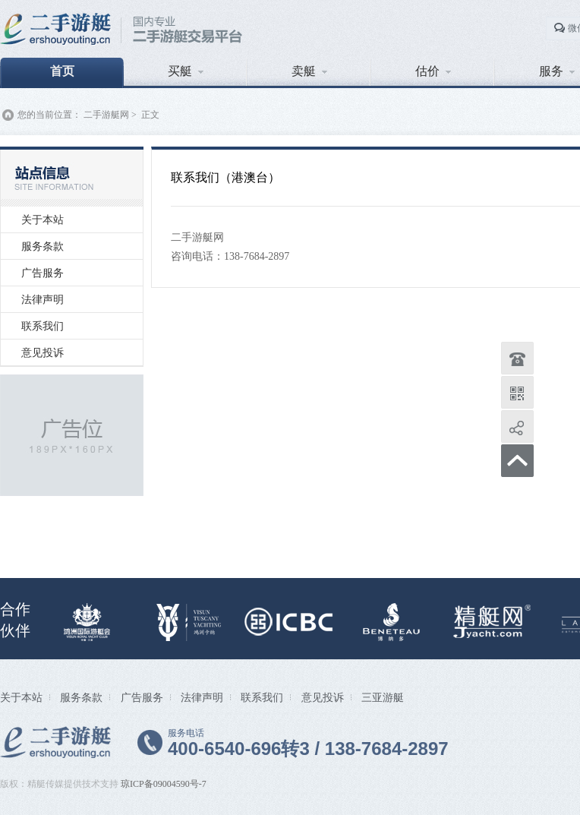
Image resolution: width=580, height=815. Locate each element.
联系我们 (42, 326)
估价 (433, 71)
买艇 (185, 71)
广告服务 (42, 273)
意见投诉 (42, 352)
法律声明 (42, 299)
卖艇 (309, 71)
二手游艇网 (106, 114)
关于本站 (42, 219)
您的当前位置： (49, 114)
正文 (150, 114)
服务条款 (42, 246)
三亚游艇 (382, 697)
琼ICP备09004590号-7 (163, 784)
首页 (62, 71)
